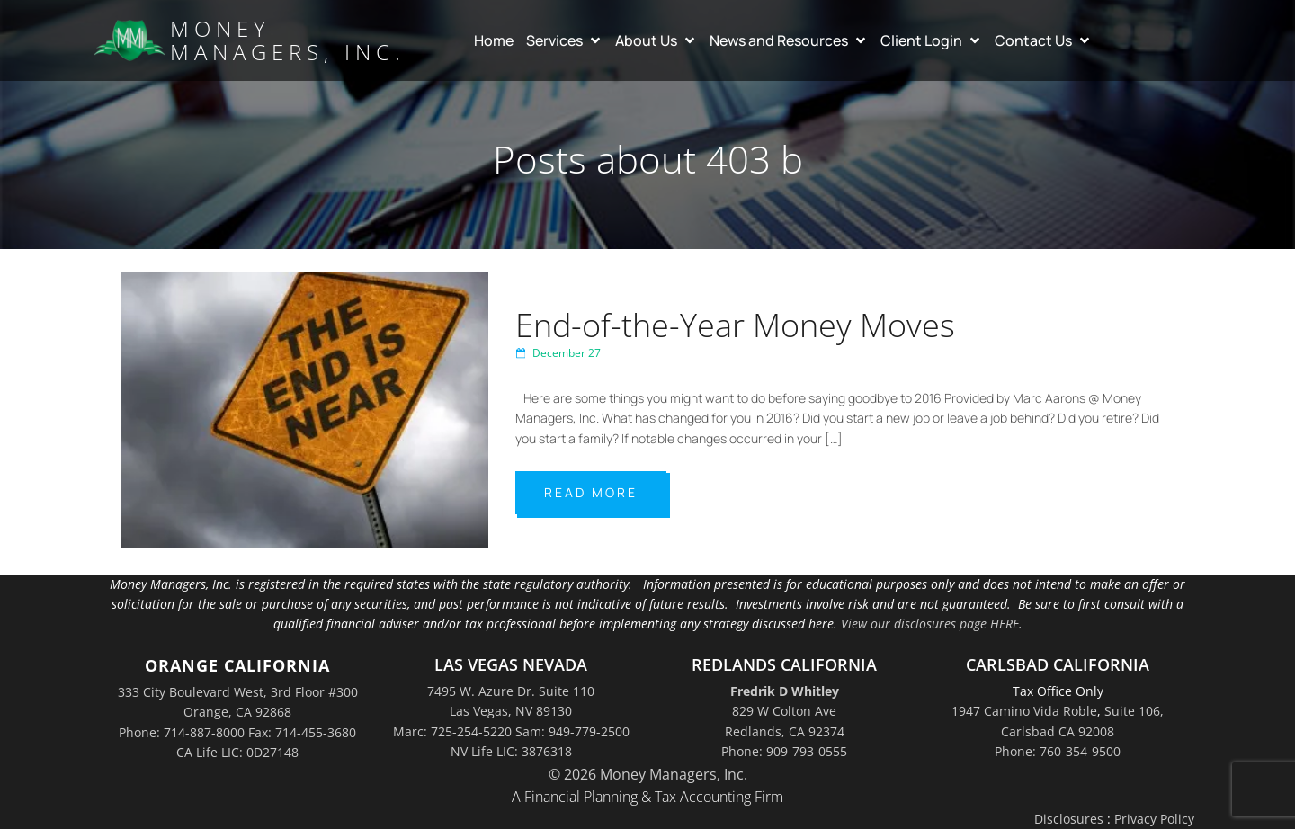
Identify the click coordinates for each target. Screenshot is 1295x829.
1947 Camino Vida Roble (1024, 710)
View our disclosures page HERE (930, 623)
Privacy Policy (1154, 818)
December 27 (558, 353)
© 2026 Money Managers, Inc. (648, 774)
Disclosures (1068, 818)
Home (494, 40)
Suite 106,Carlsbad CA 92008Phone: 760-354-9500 (1079, 731)
